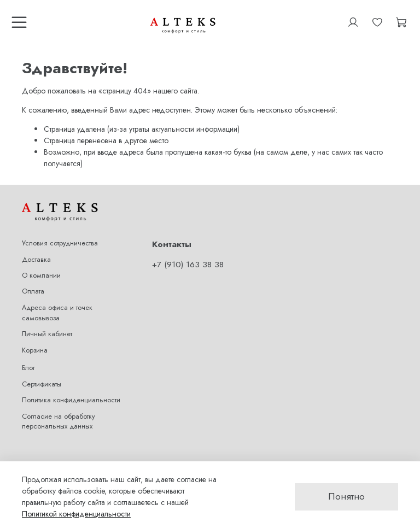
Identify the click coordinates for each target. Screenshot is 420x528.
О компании (41, 275)
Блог (28, 368)
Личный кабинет (47, 334)
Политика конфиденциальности (71, 400)
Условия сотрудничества (60, 243)
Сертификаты (41, 384)
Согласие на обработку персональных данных (58, 422)
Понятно (346, 496)
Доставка (36, 260)
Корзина (35, 350)
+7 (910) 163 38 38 (188, 265)
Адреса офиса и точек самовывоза (57, 313)
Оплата (33, 291)
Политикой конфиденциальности (76, 513)
